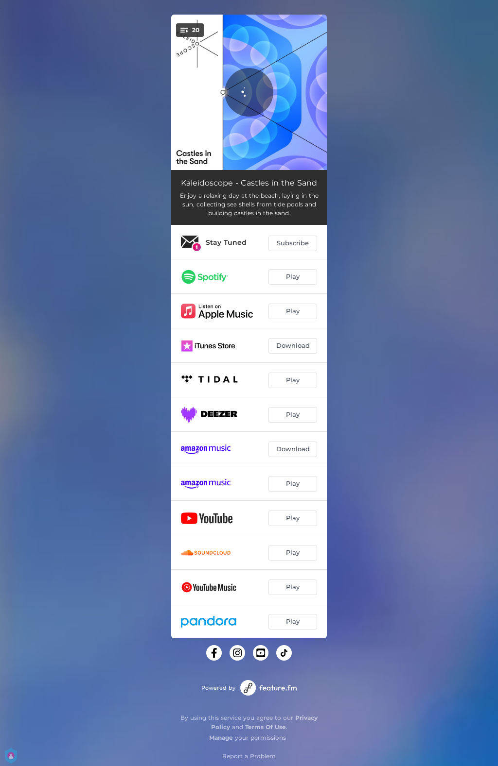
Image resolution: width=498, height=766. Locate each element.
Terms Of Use (265, 727)
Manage (221, 737)
